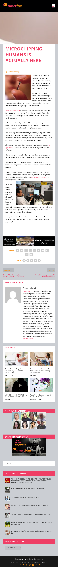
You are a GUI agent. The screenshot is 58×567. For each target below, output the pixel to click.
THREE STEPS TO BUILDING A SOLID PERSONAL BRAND (30, 514)
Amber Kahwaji (13, 72)
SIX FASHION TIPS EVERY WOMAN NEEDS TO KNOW (29, 506)
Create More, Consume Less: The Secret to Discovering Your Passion (41, 371)
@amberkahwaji (28, 339)
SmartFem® (24, 559)
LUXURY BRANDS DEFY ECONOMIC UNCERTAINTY (28, 489)
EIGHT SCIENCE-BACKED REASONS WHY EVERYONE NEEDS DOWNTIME (31, 523)
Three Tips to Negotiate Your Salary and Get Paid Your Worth (15, 371)
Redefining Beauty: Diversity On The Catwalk (41, 396)
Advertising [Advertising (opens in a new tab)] (14, 562)
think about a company (39, 177)
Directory (44, 562)
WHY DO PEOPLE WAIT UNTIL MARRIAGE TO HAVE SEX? (16, 396)
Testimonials (35, 562)
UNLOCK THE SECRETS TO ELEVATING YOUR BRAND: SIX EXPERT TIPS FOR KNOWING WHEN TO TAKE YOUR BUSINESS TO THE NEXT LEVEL (31, 481)
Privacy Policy (24, 562)
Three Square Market (12, 110)
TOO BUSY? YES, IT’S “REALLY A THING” (25, 497)
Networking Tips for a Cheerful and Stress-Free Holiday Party (31, 532)
